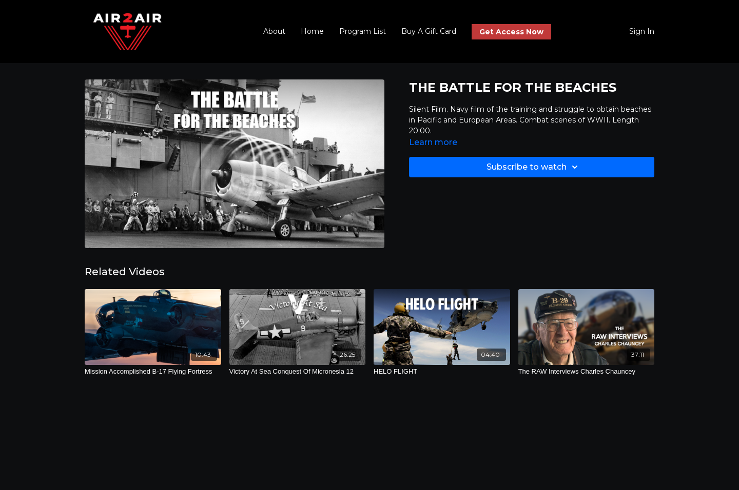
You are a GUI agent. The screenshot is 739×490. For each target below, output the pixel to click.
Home (312, 31)
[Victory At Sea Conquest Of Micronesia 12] (297, 371)
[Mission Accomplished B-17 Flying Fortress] (153, 371)
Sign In (641, 31)
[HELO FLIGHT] (442, 371)
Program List (362, 31)
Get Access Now (511, 31)
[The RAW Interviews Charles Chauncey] (586, 371)
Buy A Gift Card (428, 31)
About (274, 31)
